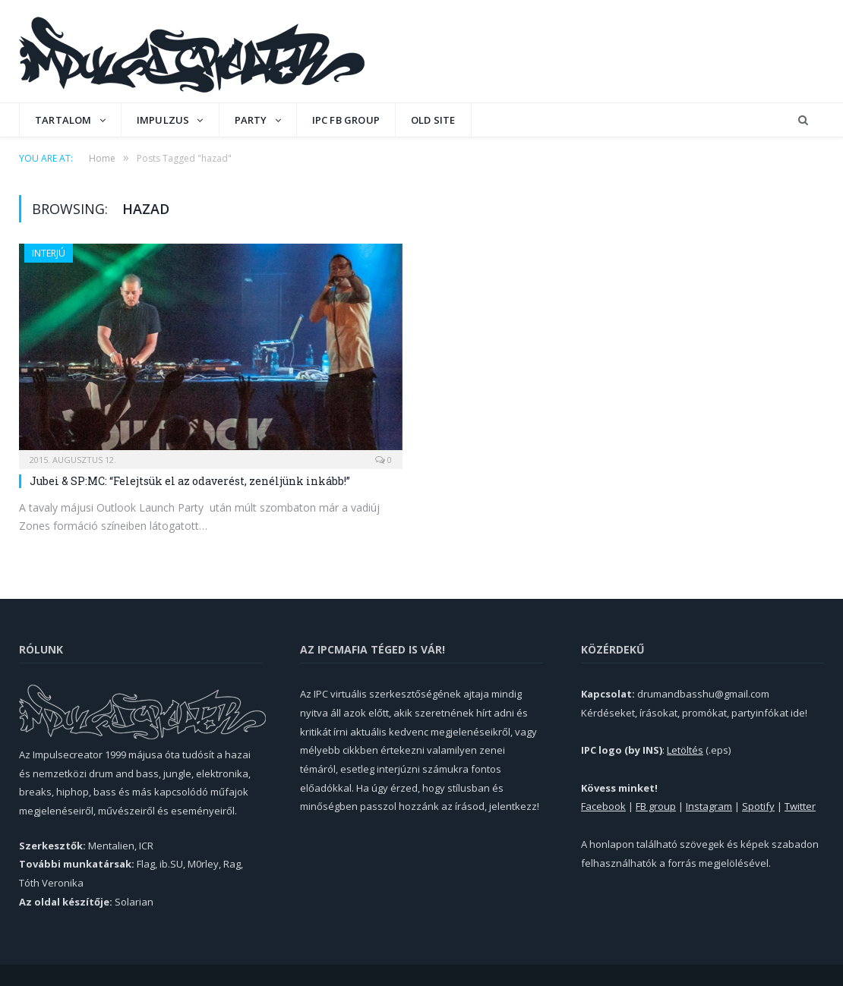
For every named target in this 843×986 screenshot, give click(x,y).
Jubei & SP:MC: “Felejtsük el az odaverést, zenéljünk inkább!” (190, 481)
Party (251, 120)
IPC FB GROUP (346, 120)
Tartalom (63, 120)
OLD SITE (433, 120)
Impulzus (163, 120)
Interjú (48, 253)
